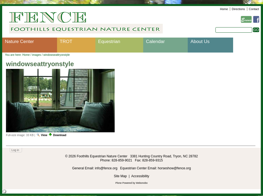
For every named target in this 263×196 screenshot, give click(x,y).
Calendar (155, 41)
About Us (199, 41)
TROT (66, 41)
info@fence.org (106, 168)
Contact (254, 9)
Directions (238, 9)
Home (224, 9)
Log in (15, 150)
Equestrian (109, 41)
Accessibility (140, 176)
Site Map (120, 176)
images (36, 54)
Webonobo (142, 183)
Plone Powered (123, 183)
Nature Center (19, 41)
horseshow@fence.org (174, 168)
